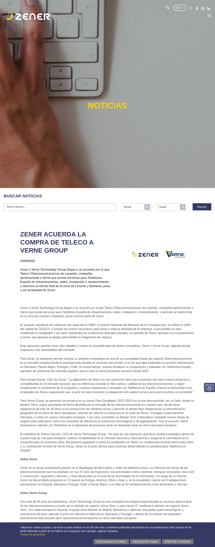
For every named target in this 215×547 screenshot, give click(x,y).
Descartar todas (145, 541)
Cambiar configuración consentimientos (209, 387)
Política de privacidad (32, 534)
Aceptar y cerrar (178, 541)
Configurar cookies (111, 541)
